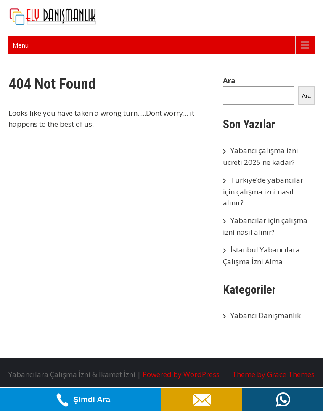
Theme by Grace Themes (273, 374)
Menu (21, 45)
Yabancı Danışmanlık (265, 315)
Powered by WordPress (181, 374)
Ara (229, 80)
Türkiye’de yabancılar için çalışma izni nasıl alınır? (263, 191)
